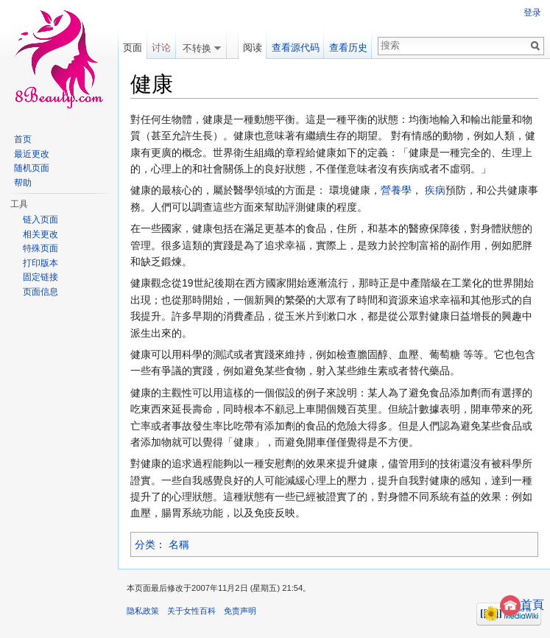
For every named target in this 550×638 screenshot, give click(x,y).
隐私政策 (143, 610)
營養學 (396, 190)
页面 (132, 47)
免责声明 (240, 610)
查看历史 (348, 47)
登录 (532, 12)
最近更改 (31, 154)
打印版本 (40, 263)
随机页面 (31, 168)
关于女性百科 (191, 610)
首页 (23, 139)
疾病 (435, 190)
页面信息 (40, 292)
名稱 (179, 544)
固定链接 (40, 277)
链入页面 (40, 219)
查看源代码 (296, 47)
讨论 (161, 47)
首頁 (522, 604)
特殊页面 (40, 248)
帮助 (23, 183)
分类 (145, 544)
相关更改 (40, 234)
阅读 (252, 47)
